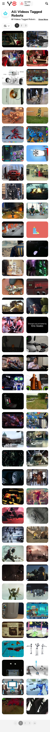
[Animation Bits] (37, 649)
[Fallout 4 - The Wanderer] (13, 249)
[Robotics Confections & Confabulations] (13, 96)
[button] (43, 19)
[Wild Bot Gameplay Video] (13, 344)
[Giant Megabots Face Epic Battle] (37, 591)
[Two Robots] (37, 668)
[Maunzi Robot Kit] (13, 77)
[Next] (34, 723)
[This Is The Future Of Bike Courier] (37, 96)
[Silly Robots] (37, 229)
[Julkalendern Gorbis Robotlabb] (37, 287)
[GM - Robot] (13, 668)
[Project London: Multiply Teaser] (13, 630)
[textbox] (6, 26)
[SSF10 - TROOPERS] (13, 306)
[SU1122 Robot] (37, 363)
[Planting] (37, 534)
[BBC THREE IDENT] (37, 58)
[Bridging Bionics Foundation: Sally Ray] (13, 325)
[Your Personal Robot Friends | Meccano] (13, 382)
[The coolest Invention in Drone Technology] (37, 401)
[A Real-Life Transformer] (13, 191)
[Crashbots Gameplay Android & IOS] (13, 229)
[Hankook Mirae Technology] (13, 534)
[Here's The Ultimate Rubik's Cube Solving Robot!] (13, 287)
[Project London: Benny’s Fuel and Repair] (13, 591)
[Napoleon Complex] (37, 344)
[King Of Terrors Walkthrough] (13, 134)
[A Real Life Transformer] (13, 172)
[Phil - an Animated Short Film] (13, 515)
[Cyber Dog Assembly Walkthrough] (37, 134)
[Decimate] (37, 515)
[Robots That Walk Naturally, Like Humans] (37, 172)
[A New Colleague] (13, 268)
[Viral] (13, 573)
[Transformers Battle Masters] (13, 58)
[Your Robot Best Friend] (37, 210)
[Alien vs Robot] (37, 630)
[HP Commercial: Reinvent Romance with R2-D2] (13, 401)
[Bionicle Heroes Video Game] (13, 496)
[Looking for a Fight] (37, 496)
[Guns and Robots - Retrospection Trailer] (13, 210)
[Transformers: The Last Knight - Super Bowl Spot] (37, 191)
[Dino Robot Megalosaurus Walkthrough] (37, 39)
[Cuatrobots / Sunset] (37, 553)
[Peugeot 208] (13, 477)
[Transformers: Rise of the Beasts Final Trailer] (13, 39)
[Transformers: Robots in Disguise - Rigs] (37, 77)
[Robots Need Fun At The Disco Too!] (37, 268)
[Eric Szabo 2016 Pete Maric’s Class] (37, 325)
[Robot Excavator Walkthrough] (37, 611)
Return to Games (27, 3)
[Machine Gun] (13, 458)
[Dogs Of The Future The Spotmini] (37, 115)
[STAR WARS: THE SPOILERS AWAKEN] (13, 687)
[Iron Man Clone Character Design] (37, 573)
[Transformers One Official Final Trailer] (13, 363)
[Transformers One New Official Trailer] (13, 420)
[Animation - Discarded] (13, 611)
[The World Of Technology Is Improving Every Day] (37, 439)
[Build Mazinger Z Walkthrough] (37, 153)
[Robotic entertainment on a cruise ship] (37, 706)
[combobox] (6, 25)
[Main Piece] (37, 458)
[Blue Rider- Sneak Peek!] (13, 706)
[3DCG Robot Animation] (37, 382)
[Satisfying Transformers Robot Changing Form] (13, 115)
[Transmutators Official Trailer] (37, 249)
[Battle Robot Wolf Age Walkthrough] (13, 649)
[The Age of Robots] (37, 687)
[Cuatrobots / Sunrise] (13, 553)
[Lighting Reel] (37, 306)
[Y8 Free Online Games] (11, 4)
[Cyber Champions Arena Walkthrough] (13, 153)
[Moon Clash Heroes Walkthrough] (37, 420)
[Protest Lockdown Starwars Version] (13, 439)
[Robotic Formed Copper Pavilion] (37, 477)
